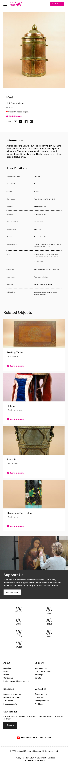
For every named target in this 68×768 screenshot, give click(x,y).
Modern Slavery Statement (34, 758)
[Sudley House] (49, 633)
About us (7, 668)
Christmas (39, 697)
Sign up (10, 725)
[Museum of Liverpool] (18, 610)
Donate (38, 678)
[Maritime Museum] (49, 622)
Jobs (5, 671)
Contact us (8, 678)
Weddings (39, 704)
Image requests (10, 704)
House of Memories (11, 697)
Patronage (39, 675)
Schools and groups (12, 694)
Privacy (18, 758)
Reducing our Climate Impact (16, 681)
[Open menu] (5, 4)
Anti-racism (8, 701)
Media (6, 675)
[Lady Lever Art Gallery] (18, 645)
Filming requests (42, 701)
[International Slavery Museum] (18, 622)
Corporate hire (41, 694)
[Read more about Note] (47, 258)
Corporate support (43, 671)
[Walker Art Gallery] (18, 633)
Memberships (41, 668)
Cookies (51, 758)
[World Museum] (49, 610)
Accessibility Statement (35, 760)
